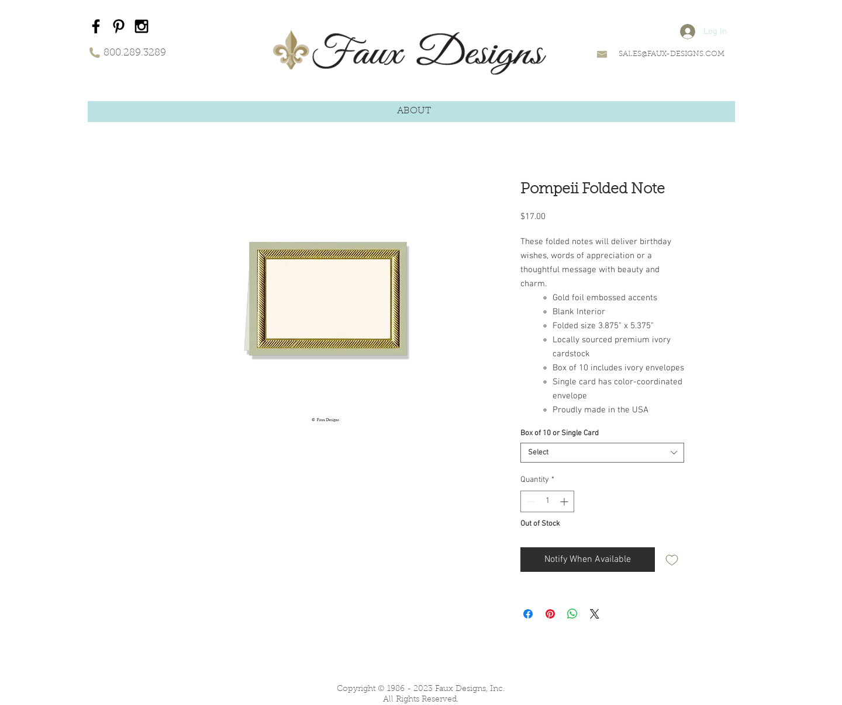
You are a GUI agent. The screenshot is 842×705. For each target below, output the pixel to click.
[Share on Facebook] (528, 614)
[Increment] (565, 501)
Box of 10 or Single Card (559, 433)
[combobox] (602, 453)
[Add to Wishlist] (672, 559)
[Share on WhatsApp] (572, 614)
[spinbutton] (547, 501)
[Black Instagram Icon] (141, 26)
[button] (414, 111)
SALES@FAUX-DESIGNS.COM (671, 54)
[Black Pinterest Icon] (118, 26)
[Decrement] (529, 501)
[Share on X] (595, 614)
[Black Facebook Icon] (96, 26)
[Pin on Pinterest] (550, 614)
